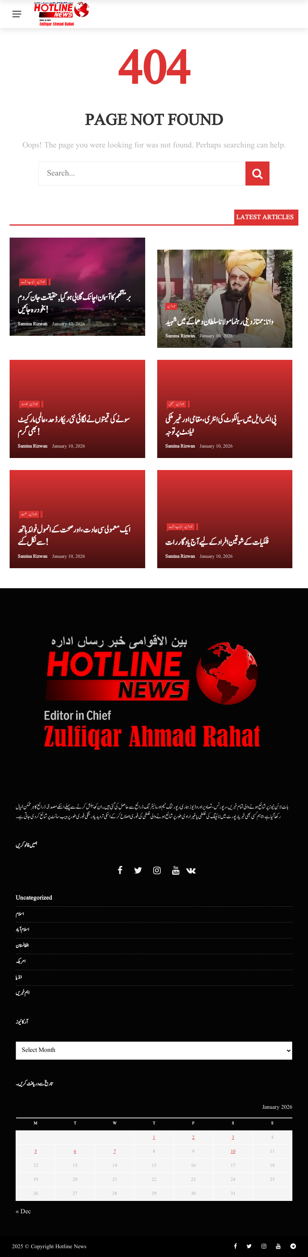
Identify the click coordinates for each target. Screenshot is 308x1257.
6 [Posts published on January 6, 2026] (75, 1151)
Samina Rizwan (32, 324)
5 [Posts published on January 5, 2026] (35, 1151)
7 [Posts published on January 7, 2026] (114, 1151)
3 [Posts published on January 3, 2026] (233, 1137)
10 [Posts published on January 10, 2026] (233, 1151)
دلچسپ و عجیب (175, 526)
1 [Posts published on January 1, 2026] (154, 1137)
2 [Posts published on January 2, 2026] (193, 1137)
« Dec (23, 1211)
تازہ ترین (41, 281)
